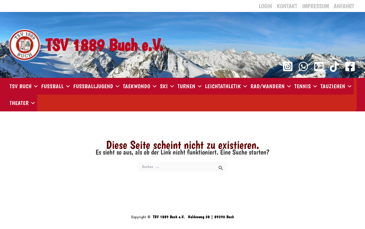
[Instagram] (287, 66)
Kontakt (287, 6)
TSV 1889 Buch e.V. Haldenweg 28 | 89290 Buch (193, 217)
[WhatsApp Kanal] (303, 66)
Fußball (56, 86)
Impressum (315, 6)
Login (265, 6)
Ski (167, 86)
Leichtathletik (226, 86)
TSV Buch (24, 86)
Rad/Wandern (271, 86)
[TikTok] (334, 66)
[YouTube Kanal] (318, 66)
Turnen (190, 86)
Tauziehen (336, 86)
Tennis (306, 86)
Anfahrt (344, 6)
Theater (23, 103)
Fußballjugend (96, 86)
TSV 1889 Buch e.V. (104, 45)
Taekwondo (140, 86)
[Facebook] (350, 66)
